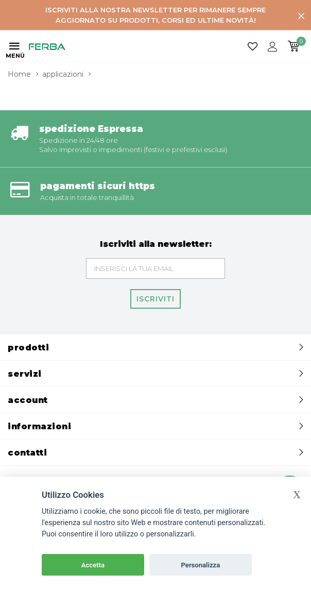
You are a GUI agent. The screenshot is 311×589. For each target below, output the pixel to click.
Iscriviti (155, 299)
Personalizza (200, 565)
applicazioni (62, 74)
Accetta (93, 565)
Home (19, 74)
